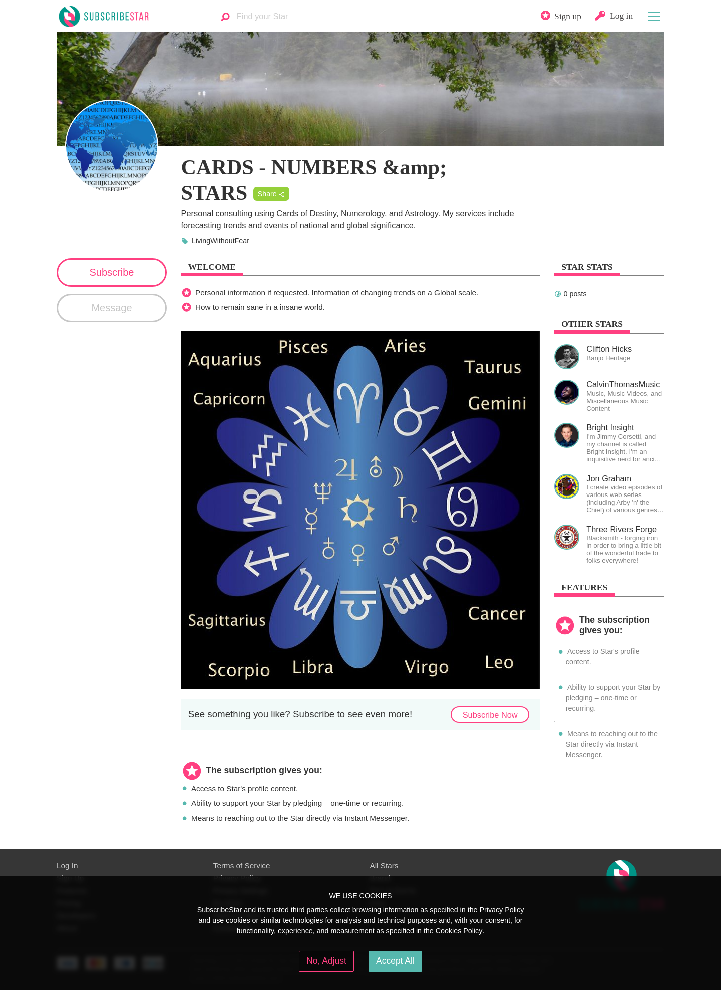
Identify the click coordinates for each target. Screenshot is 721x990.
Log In (67, 865)
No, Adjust (326, 961)
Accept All (395, 961)
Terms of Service (241, 865)
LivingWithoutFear (220, 241)
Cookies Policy (459, 931)
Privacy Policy (501, 910)
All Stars (384, 865)
